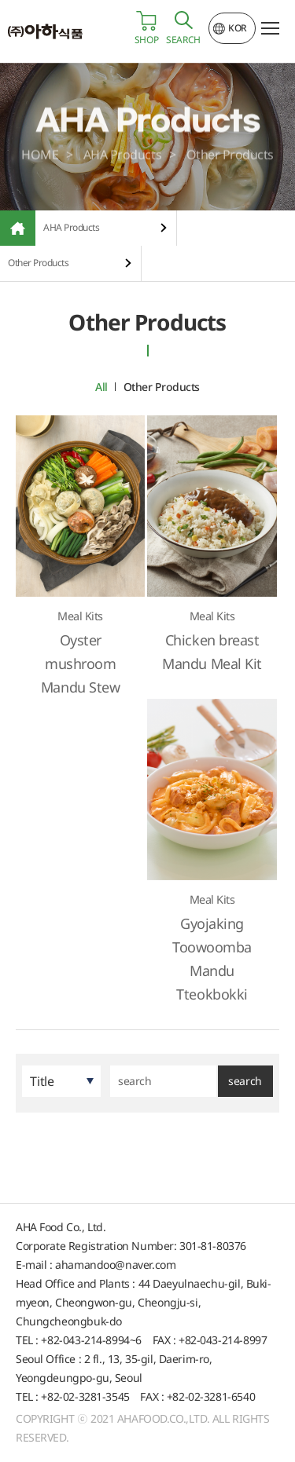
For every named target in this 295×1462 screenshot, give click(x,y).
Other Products (38, 262)
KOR (237, 28)
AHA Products (71, 227)
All (101, 386)
